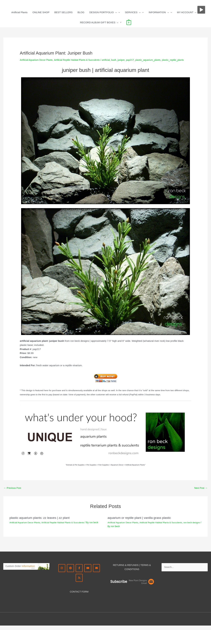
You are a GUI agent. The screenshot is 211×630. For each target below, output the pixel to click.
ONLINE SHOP (40, 12)
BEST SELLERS (63, 12)
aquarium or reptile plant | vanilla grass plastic (141, 521)
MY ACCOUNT (187, 12)
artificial (110, 59)
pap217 (135, 59)
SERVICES (133, 12)
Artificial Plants (19, 12)
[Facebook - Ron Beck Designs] (79, 572)
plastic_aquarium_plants (154, 59)
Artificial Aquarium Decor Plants (37, 59)
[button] (115, 12)
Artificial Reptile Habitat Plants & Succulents (80, 59)
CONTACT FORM (79, 595)
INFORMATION (159, 12)
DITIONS (135, 573)
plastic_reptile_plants (31, 63)
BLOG (80, 12)
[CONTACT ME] (97, 572)
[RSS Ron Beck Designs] (79, 582)
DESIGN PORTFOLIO (103, 12)
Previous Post (13, 491)
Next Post (200, 491)
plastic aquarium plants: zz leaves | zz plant (41, 521)
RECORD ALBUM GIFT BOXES (99, 22)
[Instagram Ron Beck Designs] (61, 572)
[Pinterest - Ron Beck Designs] (70, 572)
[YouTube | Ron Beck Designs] (88, 572)
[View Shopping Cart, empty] (128, 22)
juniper (126, 59)
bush (118, 59)
